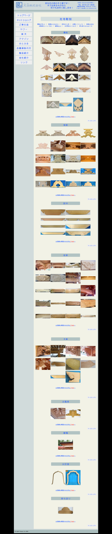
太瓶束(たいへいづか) (45, 26)
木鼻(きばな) (90, 24)
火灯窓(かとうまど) (70, 26)
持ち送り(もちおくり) (85, 26)
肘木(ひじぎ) (65, 24)
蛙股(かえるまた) (53, 24)
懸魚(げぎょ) (41, 24)
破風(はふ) (58, 26)
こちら (72, 116)
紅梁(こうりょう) (78, 24)
